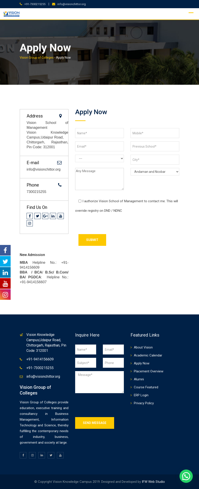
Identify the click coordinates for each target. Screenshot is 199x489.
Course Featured (146, 387)
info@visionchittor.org (71, 4)
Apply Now (141, 363)
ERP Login (141, 395)
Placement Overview (148, 371)
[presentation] (108, 225)
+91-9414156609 (40, 359)
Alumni (139, 379)
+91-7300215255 (34, 4)
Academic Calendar (148, 355)
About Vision (143, 347)
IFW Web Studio (153, 482)
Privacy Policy (144, 403)
